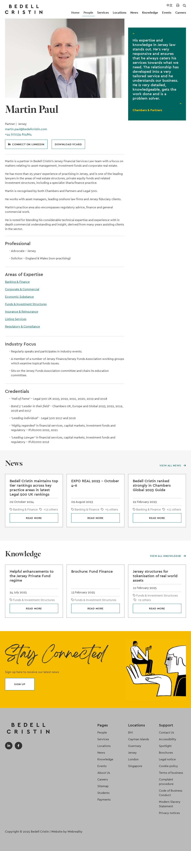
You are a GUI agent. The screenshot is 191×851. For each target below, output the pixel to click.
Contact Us (166, 732)
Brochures (166, 753)
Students (103, 793)
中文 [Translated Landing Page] (170, 5)
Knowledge (150, 13)
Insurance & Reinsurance (21, 312)
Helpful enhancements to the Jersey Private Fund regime (32, 576)
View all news (172, 465)
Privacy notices (169, 813)
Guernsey (134, 746)
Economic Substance (19, 297)
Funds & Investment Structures (26, 304)
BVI (130, 732)
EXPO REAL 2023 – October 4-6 (95, 483)
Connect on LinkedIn (26, 144)
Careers (180, 13)
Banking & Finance (17, 282)
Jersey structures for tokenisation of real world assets (155, 576)
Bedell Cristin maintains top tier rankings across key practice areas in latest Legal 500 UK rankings (34, 487)
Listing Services (15, 319)
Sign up (19, 684)
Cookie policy (168, 766)
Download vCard (68, 144)
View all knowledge (168, 555)
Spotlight (165, 746)
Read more (34, 518)
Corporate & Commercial (22, 289)
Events (166, 13)
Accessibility (167, 739)
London (133, 759)
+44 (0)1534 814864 (18, 134)
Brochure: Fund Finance (92, 571)
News (134, 13)
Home (75, 13)
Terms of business (171, 773)
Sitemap (103, 786)
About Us (103, 773)
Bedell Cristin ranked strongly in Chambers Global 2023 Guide (152, 485)
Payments (104, 799)
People (88, 13)
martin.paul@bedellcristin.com (26, 129)
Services (103, 13)
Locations (119, 13)
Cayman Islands (138, 739)
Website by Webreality (66, 831)
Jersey (132, 753)
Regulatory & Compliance (22, 326)
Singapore (135, 766)
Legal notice (167, 759)
